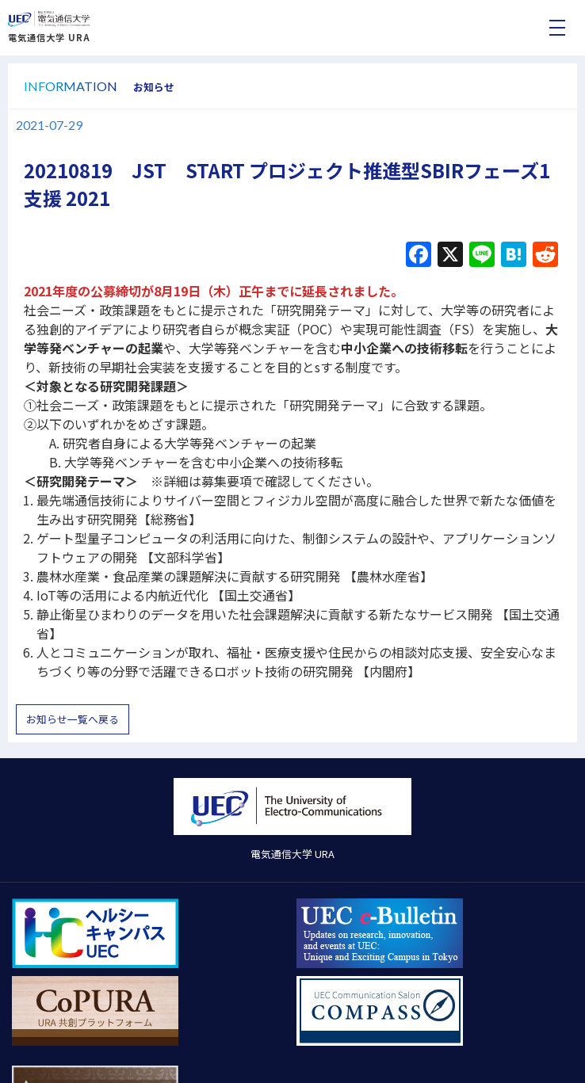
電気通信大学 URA (49, 37)
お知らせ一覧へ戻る (72, 718)
